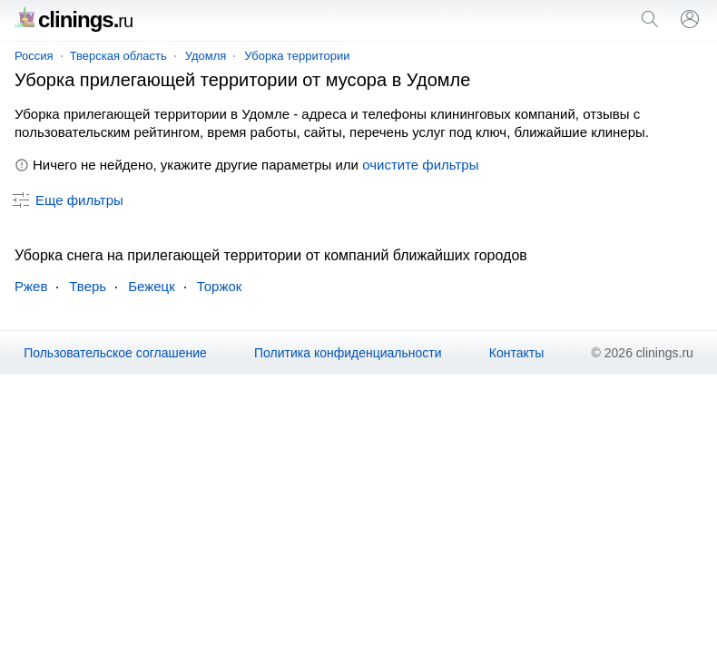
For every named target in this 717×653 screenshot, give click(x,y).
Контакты (516, 353)
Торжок (219, 286)
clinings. (74, 19)
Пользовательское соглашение (115, 353)
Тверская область (118, 56)
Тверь (87, 286)
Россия (34, 56)
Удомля (206, 56)
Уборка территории (296, 56)
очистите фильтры (420, 164)
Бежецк (151, 286)
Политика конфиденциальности (348, 353)
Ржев (31, 286)
